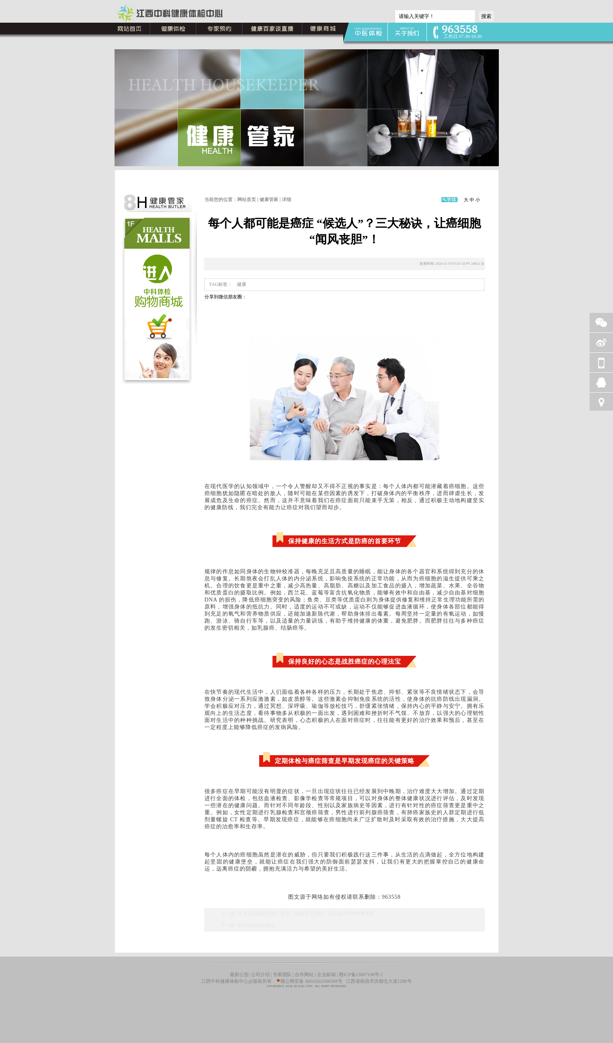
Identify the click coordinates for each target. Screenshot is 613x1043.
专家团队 (282, 974)
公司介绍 (261, 974)
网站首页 (246, 199)
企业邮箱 (326, 974)
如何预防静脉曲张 (256, 925)
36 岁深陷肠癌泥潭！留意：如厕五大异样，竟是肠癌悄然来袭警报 (306, 913)
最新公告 (239, 974)
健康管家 (269, 199)
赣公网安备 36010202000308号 (309, 981)
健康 (241, 284)
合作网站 (304, 974)
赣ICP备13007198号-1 (361, 974)
